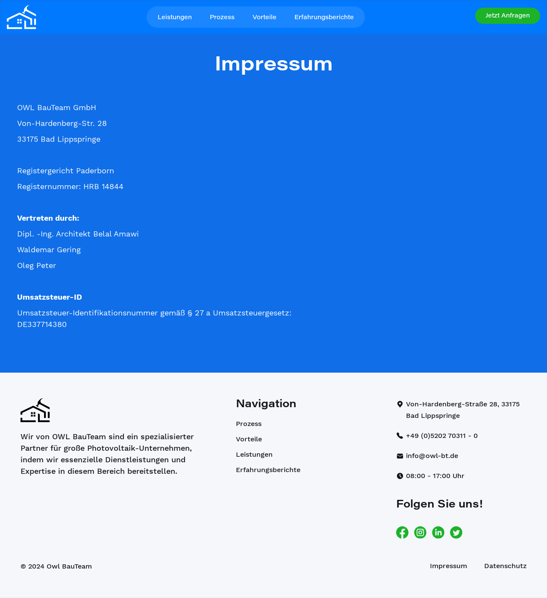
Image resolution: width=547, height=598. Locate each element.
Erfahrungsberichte (324, 18)
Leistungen (175, 18)
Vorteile (264, 18)
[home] (21, 17)
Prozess (222, 18)
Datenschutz (505, 566)
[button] (507, 16)
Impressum (448, 566)
